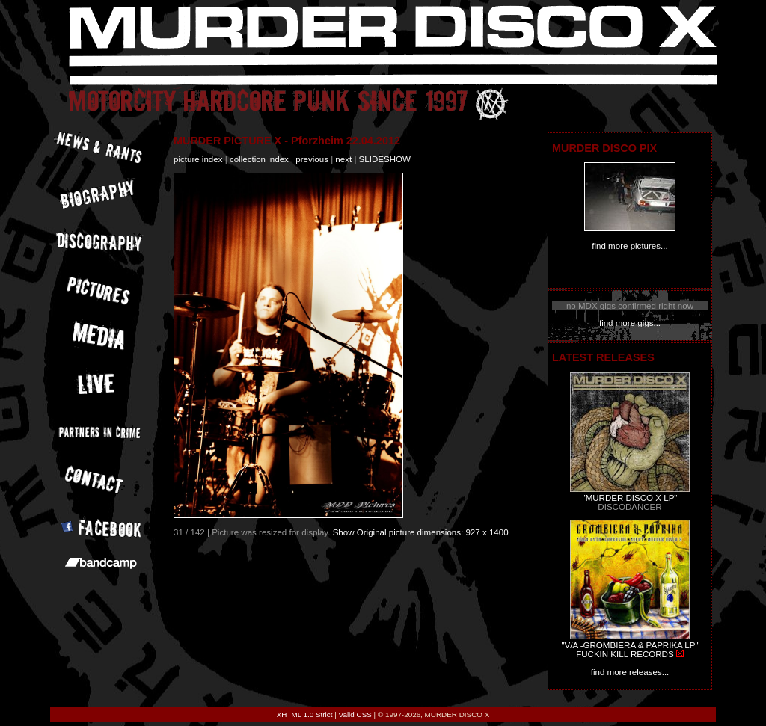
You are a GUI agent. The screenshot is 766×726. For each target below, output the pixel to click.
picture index (198, 159)
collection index (259, 159)
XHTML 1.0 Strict (305, 714)
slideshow (385, 159)
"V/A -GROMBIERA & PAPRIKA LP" (629, 645)
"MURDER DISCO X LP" (630, 497)
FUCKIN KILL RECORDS (624, 654)
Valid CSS (355, 714)
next (343, 159)
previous (311, 159)
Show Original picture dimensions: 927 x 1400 (421, 532)
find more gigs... (630, 323)
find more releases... (630, 672)
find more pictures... (629, 246)
